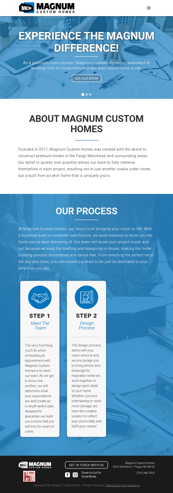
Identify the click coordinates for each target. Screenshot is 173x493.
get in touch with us (86, 465)
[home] (46, 8)
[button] (148, 8)
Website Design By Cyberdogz (123, 485)
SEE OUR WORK (86, 78)
